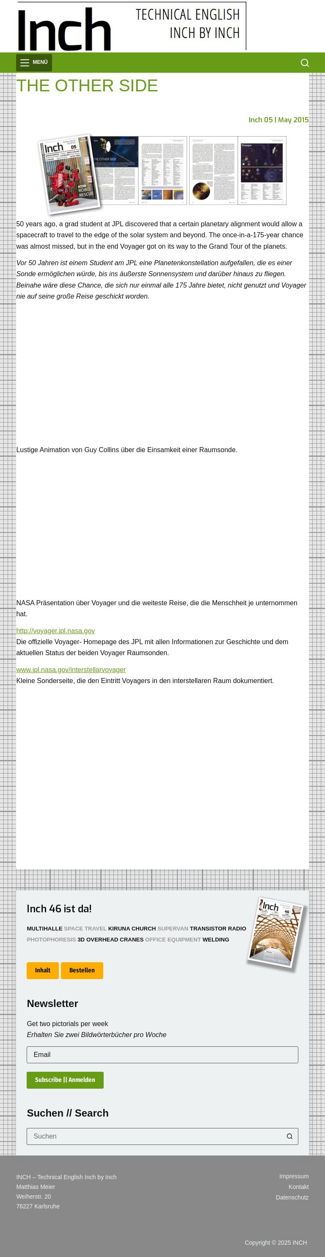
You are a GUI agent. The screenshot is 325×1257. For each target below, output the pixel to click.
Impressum (293, 1176)
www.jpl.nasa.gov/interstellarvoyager (71, 669)
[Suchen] (305, 63)
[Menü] (34, 62)
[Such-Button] (289, 1136)
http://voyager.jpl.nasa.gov (55, 630)
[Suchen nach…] (154, 1136)
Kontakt (298, 1186)
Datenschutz (292, 1197)
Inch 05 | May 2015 (279, 119)
